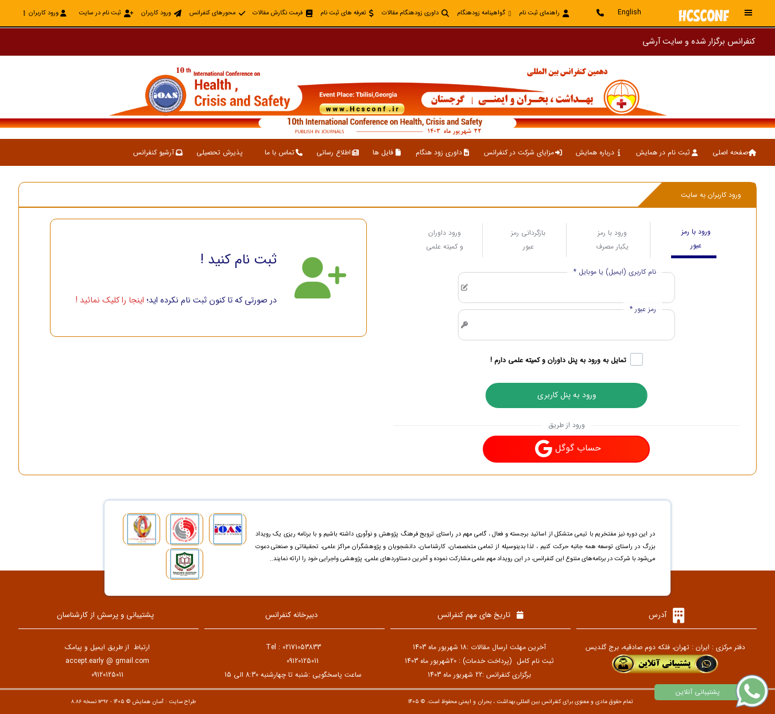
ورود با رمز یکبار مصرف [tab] (612, 239)
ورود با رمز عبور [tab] (696, 238)
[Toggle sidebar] (749, 13)
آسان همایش (148, 701)
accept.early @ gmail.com (107, 660)
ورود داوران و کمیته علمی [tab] (444, 239)
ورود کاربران (44, 13)
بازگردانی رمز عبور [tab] (528, 239)
